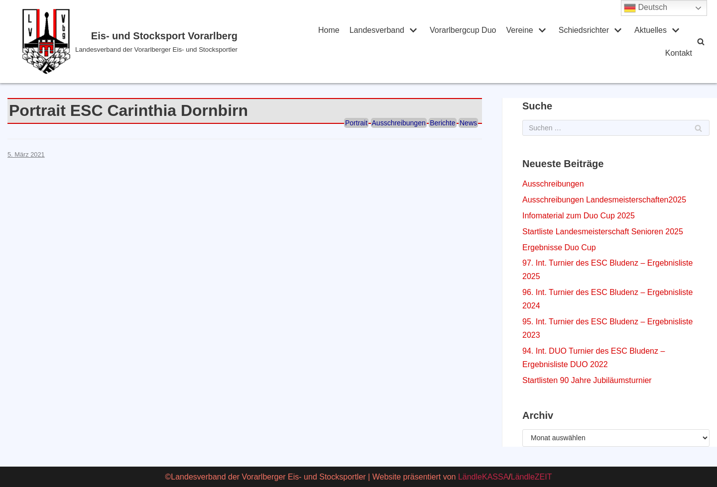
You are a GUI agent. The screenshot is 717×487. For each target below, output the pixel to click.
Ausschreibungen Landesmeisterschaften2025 (604, 199)
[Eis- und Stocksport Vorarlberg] (156, 41)
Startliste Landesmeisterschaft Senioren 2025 (602, 231)
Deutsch (645, 8)
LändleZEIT (531, 477)
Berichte (442, 123)
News (468, 123)
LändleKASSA (483, 477)
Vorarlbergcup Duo (463, 30)
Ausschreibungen (399, 123)
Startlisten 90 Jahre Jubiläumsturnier (587, 380)
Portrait (356, 123)
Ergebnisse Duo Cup (559, 247)
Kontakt (678, 53)
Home (329, 30)
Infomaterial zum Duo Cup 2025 (578, 215)
